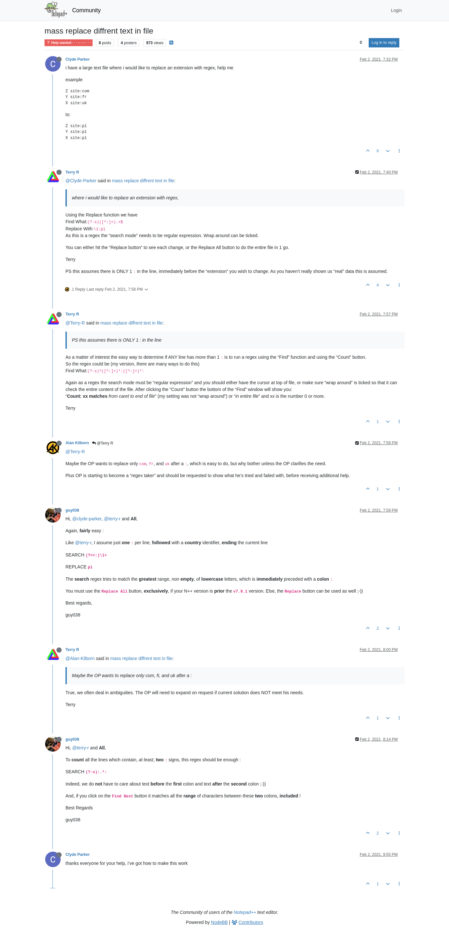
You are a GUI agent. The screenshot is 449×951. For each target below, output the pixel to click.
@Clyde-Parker (80, 180)
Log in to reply (384, 42)
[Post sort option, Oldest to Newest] (360, 42)
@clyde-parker (86, 518)
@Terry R (102, 443)
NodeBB (219, 922)
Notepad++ (245, 912)
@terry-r (112, 518)
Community (86, 10)
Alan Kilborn (77, 443)
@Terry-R (75, 322)
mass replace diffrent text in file (143, 180)
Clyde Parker (77, 59)
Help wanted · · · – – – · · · (68, 43)
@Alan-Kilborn (80, 658)
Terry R (72, 172)
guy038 (72, 510)
